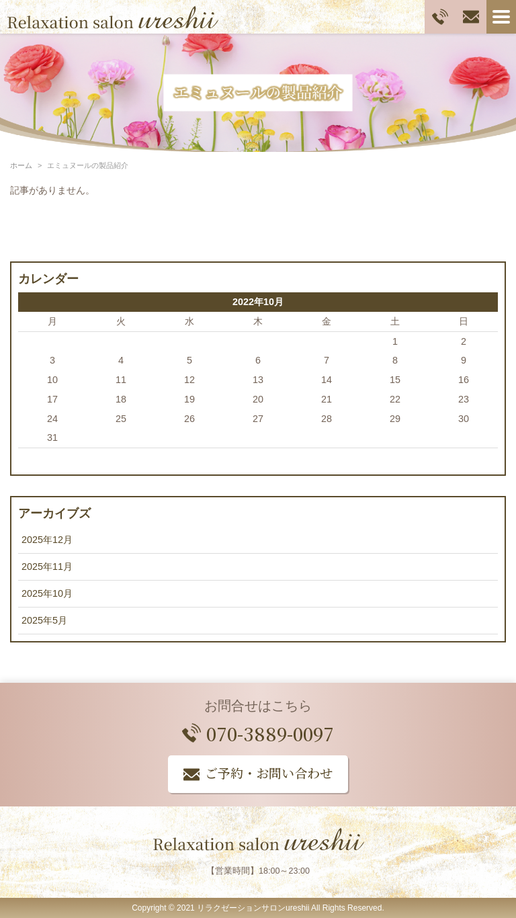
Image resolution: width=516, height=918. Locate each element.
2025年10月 (47, 593)
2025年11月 (47, 566)
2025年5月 (44, 620)
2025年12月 (47, 539)
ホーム (21, 165)
